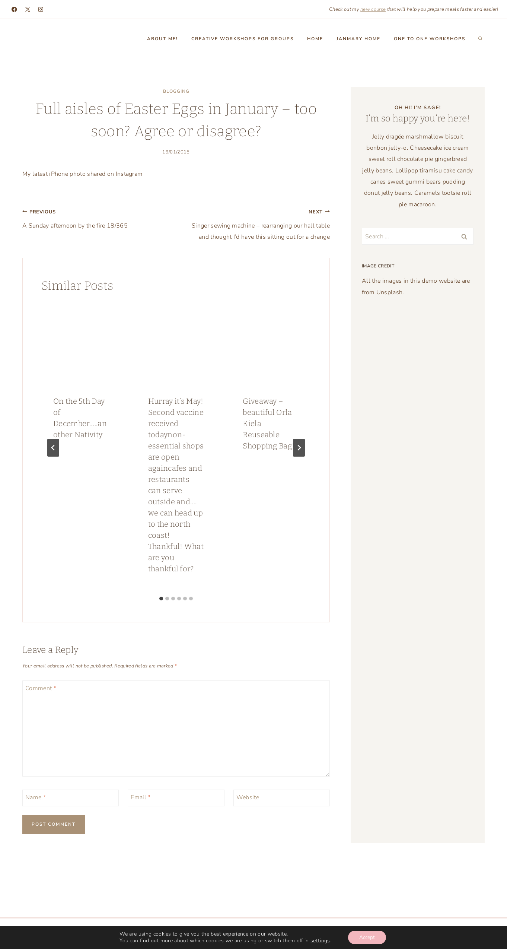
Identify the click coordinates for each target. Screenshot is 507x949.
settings (320, 940)
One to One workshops (429, 39)
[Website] (281, 798)
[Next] (299, 448)
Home (315, 39)
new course (373, 9)
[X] (27, 9)
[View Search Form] (480, 38)
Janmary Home (358, 39)
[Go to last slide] (53, 448)
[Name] (70, 798)
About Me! (162, 39)
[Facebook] (14, 9)
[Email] (176, 798)
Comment (40, 688)
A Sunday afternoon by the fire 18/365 (96, 218)
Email (140, 798)
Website (247, 798)
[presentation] (81, 344)
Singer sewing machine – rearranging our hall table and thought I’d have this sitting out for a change (256, 223)
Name (35, 798)
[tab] (161, 598)
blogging (176, 91)
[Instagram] (40, 9)
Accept (367, 937)
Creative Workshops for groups (242, 39)
